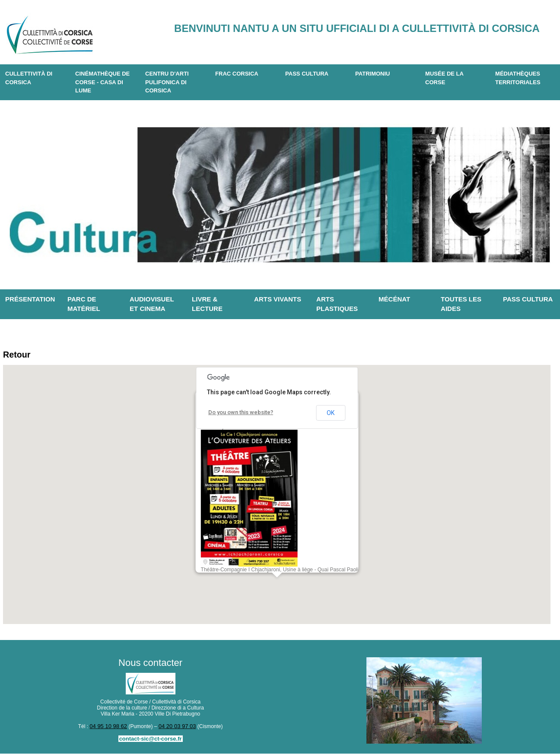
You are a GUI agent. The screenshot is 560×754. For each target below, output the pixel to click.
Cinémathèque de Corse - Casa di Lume (102, 82)
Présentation (30, 299)
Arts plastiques (337, 304)
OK (330, 414)
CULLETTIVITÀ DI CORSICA (28, 78)
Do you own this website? (238, 414)
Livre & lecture (207, 304)
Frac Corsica (236, 73)
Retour (18, 355)
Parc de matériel (83, 304)
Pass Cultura (306, 73)
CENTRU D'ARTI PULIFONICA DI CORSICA (167, 82)
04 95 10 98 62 (109, 727)
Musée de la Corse (444, 78)
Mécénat (394, 299)
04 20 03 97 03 (176, 727)
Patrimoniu (372, 73)
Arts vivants (277, 299)
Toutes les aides (461, 304)
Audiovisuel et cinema (152, 304)
